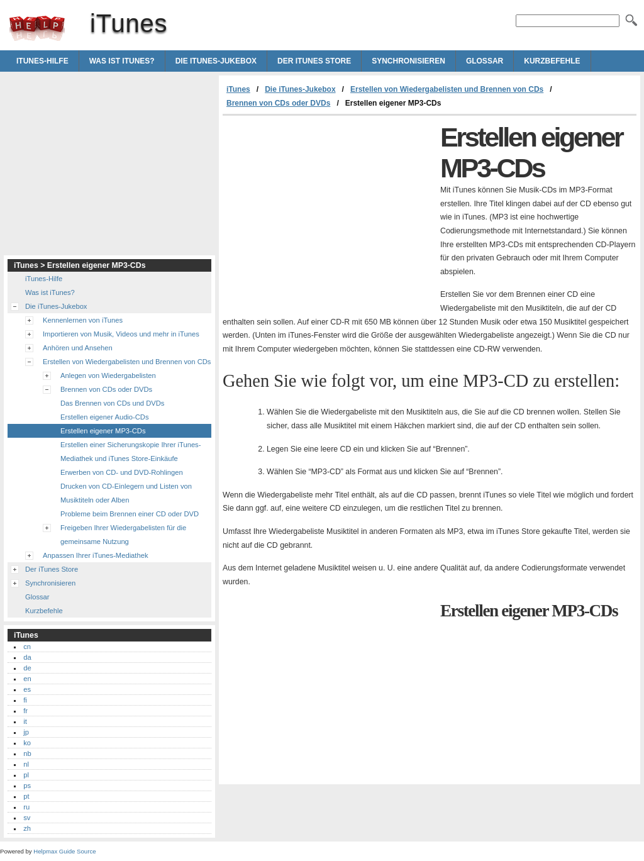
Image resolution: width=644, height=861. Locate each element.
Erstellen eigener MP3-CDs (103, 431)
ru (26, 807)
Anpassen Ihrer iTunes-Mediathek (95, 555)
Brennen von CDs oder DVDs (278, 103)
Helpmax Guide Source (64, 851)
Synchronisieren (408, 61)
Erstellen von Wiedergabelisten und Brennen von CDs (446, 89)
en (27, 678)
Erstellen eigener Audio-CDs (104, 417)
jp (26, 732)
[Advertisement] (328, 210)
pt (26, 796)
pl (26, 775)
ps (27, 785)
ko (27, 743)
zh (27, 828)
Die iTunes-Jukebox (216, 61)
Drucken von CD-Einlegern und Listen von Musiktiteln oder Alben (126, 493)
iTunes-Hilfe (42, 61)
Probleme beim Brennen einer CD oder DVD (129, 514)
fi (25, 700)
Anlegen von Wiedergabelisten (108, 375)
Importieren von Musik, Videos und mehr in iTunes (121, 334)
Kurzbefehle (552, 61)
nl (26, 764)
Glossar (484, 61)
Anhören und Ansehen (78, 348)
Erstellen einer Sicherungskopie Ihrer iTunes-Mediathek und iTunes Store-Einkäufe (130, 451)
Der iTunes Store (314, 61)
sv (26, 817)
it (25, 721)
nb (27, 753)
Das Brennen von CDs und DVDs (112, 403)
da (27, 657)
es (27, 689)
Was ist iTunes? (122, 61)
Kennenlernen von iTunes (83, 320)
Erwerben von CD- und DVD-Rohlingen (121, 472)
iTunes (37, 28)
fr (25, 710)
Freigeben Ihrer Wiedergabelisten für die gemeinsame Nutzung (123, 534)
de (27, 668)
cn (27, 646)
